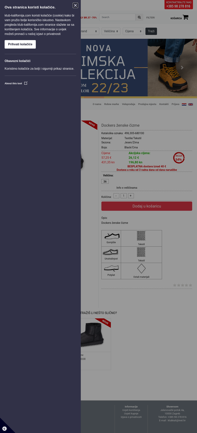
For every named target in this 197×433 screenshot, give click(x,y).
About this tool (16, 83)
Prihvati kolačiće (20, 44)
